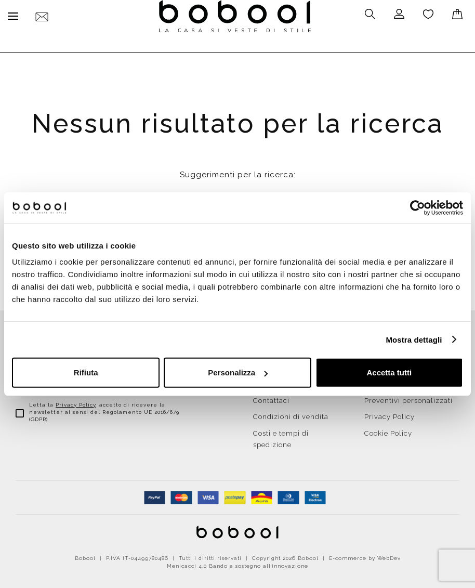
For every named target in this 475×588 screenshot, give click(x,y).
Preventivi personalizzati (408, 398)
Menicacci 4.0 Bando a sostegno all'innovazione (237, 563)
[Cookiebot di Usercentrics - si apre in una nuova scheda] (417, 207)
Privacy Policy (76, 402)
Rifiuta (86, 372)
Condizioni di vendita (290, 414)
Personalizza (238, 372)
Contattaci (271, 398)
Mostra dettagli (414, 339)
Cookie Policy (388, 431)
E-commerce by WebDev (365, 555)
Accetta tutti (389, 372)
